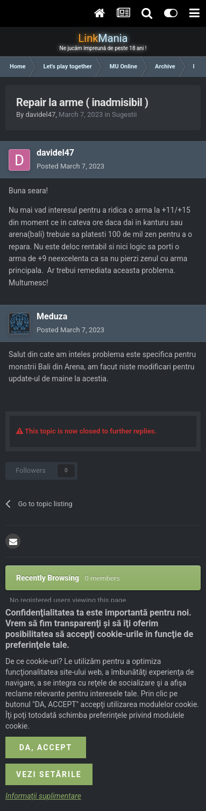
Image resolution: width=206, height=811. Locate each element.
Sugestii (124, 114)
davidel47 (40, 114)
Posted (70, 166)
